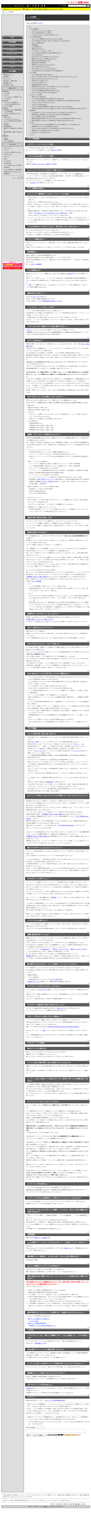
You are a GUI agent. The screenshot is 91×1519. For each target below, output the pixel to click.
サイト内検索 (62, 6)
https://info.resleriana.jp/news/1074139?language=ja (63, 1026)
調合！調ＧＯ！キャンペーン (46, 479)
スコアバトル (8, 148)
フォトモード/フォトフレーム (11, 119)
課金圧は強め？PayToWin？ (39, 62)
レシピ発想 (31, 1242)
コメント (32, 134)
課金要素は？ (35, 44)
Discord (70, 273)
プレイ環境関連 (34, 28)
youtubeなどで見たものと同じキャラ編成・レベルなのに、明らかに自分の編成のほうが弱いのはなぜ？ (59, 108)
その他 (32, 122)
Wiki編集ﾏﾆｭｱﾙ (7, 83)
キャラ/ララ (7, 161)
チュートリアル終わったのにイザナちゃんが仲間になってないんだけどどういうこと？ (54, 76)
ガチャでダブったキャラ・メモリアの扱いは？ (44, 68)
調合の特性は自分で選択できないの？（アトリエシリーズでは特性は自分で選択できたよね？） (57, 118)
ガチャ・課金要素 (8, 141)
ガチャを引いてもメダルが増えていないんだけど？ (45, 56)
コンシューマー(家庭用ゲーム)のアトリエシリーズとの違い (47, 38)
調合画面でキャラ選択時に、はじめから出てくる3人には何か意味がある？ (51, 114)
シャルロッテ (77, 750)
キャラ (5, 137)
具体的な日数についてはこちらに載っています (39, 619)
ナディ (78, 744)
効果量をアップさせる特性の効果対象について (42, 1325)
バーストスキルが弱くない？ (39, 82)
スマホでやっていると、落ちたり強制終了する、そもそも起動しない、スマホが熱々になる (56, 124)
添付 (23, 6)
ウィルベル (41, 750)
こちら (40, 23)
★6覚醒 (28, 956)
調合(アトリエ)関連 (40, 1237)
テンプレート (7, 78)
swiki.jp (45, 1506)
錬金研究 (30, 981)
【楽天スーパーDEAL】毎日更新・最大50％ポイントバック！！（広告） (44, 9)
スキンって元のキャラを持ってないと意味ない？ (45, 92)
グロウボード (42, 989)
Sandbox (6, 81)
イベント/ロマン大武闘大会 (11, 102)
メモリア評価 (55, 979)
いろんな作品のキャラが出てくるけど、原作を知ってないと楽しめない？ (51, 40)
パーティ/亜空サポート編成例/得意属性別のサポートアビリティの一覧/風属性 (13, 171)
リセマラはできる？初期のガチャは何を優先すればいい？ (47, 52)
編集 (15, 6)
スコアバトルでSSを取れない (39, 104)
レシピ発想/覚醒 (8, 111)
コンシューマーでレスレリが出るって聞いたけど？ (45, 34)
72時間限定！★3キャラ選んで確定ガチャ (38, 576)
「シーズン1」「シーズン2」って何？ (42, 50)
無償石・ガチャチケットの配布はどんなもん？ (44, 58)
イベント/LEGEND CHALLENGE (13, 121)
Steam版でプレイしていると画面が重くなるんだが (45, 126)
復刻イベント (68, 1248)
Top (3, 12)
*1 (69, 884)
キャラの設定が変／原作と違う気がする (42, 74)
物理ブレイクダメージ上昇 (60, 949)
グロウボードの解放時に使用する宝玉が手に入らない (46, 90)
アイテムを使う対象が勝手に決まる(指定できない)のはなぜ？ (48, 98)
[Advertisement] (12, 25)
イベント (6, 122)
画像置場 (6, 76)
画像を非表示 (61, 1400)
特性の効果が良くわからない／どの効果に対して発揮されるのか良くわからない (53, 120)
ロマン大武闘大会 (49, 481)
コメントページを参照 (51, 1400)
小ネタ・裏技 (34, 742)
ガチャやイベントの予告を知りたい (41, 132)
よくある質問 (31, 17)
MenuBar (6, 85)
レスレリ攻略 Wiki (78, 2)
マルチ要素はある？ (37, 46)
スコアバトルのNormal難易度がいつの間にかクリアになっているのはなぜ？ (52, 106)
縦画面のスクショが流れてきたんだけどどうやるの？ (46, 130)
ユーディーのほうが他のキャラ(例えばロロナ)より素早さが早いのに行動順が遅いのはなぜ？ (56, 100)
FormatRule (7, 163)
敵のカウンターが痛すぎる (39, 96)
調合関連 (32, 110)
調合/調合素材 (7, 126)
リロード (10, 6)
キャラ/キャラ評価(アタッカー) (12, 152)
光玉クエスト (60, 1008)
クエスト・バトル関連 (36, 94)
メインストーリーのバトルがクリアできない (43, 102)
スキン (32, 1022)
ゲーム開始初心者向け (36, 36)
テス (82, 744)
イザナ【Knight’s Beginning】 (66, 825)
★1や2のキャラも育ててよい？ (40, 80)
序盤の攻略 (46, 301)
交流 (5, 158)
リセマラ (28, 330)
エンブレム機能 (8, 106)
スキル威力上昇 (44, 949)
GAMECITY (30, 1388)
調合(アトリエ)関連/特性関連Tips (37, 1323)
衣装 (44, 1030)
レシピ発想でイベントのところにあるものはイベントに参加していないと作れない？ (54, 112)
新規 (19, 6)
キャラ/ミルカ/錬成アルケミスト (12, 113)
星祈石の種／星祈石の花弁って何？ (41, 60)
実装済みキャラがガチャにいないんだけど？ (43, 64)
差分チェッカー (7, 9)
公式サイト (55, 150)
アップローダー (17, 9)
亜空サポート (7, 117)
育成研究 (53, 897)
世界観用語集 (49, 782)
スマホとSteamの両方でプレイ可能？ (42, 32)
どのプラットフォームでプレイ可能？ (42, 30)
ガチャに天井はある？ (37, 54)
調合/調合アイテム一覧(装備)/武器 (13, 109)
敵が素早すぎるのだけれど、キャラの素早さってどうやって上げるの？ (50, 86)
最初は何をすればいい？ (38, 48)
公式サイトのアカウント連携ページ (43, 164)
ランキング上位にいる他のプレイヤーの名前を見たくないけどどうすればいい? (52, 128)
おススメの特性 (33, 1321)
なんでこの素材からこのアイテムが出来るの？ (44, 116)
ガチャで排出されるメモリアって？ (41, 66)
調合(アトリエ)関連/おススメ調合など (38, 1319)
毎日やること (54, 301)
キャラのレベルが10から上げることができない (44, 88)
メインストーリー (35, 296)
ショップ (62, 523)
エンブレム (37, 981)
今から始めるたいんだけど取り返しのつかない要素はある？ (47, 70)
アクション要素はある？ (38, 42)
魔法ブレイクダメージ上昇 (78, 949)
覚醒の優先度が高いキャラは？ (40, 84)
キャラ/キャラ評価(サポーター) (12, 104)
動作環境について (40, 1343)
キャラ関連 (33, 72)
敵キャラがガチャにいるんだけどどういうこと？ (45, 78)
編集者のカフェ (8, 74)
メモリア (6, 95)
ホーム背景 (7, 93)
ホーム (5, 6)
